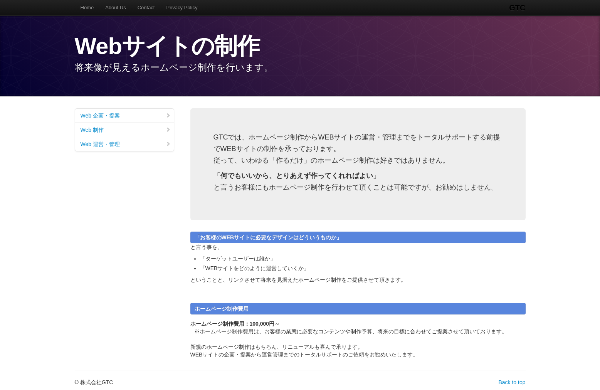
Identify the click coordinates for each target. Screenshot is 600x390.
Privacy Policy (181, 7)
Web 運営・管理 (126, 144)
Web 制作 (126, 130)
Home (87, 7)
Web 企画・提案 (126, 116)
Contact (146, 7)
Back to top (511, 382)
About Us (115, 7)
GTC (517, 7)
